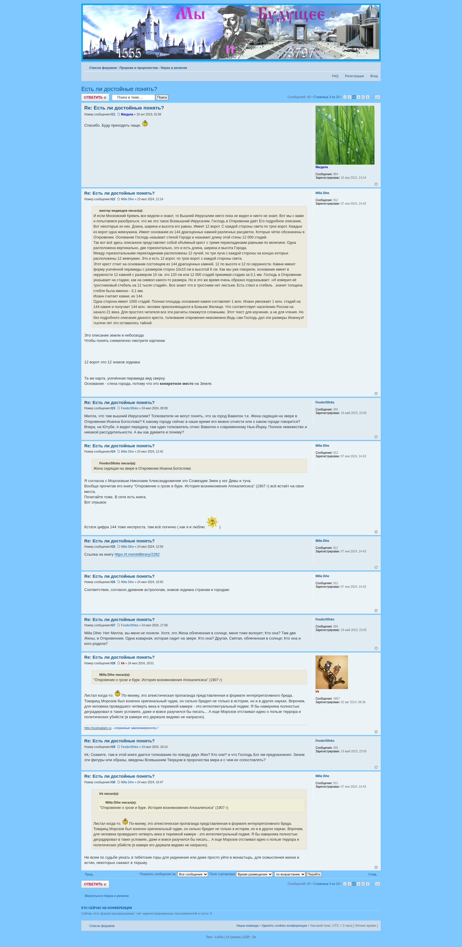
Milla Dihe (127, 199)
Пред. (89, 874)
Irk (123, 663)
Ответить (95, 97)
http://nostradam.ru (97, 728)
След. (372, 874)
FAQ (335, 76)
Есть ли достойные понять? (119, 89)
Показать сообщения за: (174, 874)
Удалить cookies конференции (284, 925)
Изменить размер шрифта (373, 66)
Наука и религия (174, 67)
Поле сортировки (241, 874)
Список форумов (103, 67)
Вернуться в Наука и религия (107, 896)
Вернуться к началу (376, 184)
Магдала (127, 114)
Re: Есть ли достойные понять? (124, 108)
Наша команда (247, 925)
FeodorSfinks (129, 408)
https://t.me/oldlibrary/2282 (137, 554)
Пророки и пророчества (139, 67)
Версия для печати (364, 66)
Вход (374, 76)
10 (377, 97)
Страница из (327, 97)
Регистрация (354, 76)
